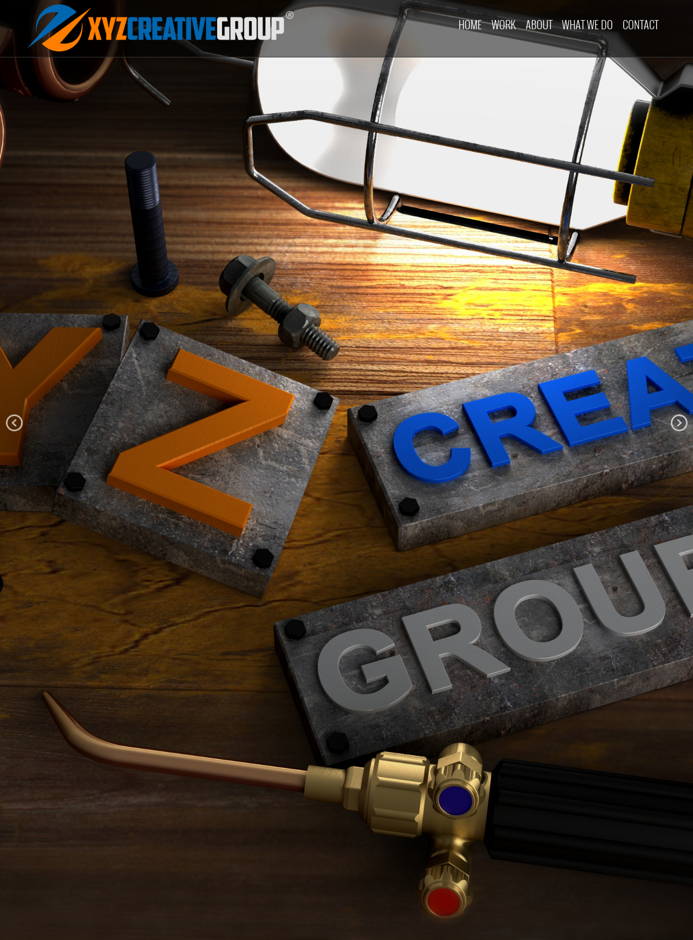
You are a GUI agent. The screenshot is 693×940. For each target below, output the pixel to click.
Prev (14, 423)
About (539, 24)
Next (679, 423)
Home (470, 24)
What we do (587, 24)
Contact (640, 24)
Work (504, 24)
